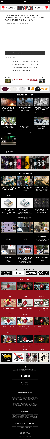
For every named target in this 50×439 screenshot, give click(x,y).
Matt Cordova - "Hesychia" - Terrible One (8, 292)
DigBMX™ (31, 369)
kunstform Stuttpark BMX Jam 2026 (41, 292)
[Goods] (43, 273)
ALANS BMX (14, 412)
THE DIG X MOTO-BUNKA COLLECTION (8, 256)
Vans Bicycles (28, 427)
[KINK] (6, 357)
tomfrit (25, 436)
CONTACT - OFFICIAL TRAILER (25, 344)
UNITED (28, 417)
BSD (23, 412)
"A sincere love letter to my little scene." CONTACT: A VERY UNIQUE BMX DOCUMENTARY (8, 189)
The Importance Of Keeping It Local (8, 146)
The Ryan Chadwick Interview (25, 127)
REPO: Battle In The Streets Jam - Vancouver (25, 234)
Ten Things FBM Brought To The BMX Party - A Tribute (8, 108)
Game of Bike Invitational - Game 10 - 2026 (25, 292)
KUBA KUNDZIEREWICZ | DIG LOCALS (8, 309)
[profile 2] (43, 357)
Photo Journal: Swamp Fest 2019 (25, 108)
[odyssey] (25, 8)
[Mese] (18, 273)
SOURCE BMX (31, 416)
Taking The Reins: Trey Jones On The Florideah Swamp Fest (8, 128)
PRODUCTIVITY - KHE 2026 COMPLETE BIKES (41, 210)
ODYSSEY (34, 415)
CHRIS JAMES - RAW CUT (42, 308)
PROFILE (14, 416)
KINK (14, 415)
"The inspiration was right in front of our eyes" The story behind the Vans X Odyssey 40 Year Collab (25, 257)
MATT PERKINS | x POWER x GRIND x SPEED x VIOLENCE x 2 (25, 310)
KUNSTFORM (17, 415)
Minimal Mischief (41, 126)
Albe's (14, 424)
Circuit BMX (19, 424)
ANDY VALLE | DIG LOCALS (25, 326)
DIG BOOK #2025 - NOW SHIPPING (8, 210)
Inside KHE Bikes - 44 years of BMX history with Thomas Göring (41, 235)
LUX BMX (22, 415)
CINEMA (30, 412)
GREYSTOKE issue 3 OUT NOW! (25, 210)
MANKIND (26, 415)
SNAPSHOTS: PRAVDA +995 (41, 187)
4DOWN (25, 418)
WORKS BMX (35, 417)
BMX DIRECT (19, 412)
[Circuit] (6, 273)
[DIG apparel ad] (25, 89)
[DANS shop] (31, 273)
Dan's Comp (24, 424)
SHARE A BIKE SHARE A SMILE (20, 417)
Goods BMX (34, 424)
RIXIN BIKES (26, 416)
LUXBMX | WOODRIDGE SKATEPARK (8, 327)
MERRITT (31, 415)
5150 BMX (29, 424)
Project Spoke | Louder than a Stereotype (8, 345)
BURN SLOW (26, 412)
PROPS (18, 416)
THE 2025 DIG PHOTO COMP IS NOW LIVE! (8, 234)
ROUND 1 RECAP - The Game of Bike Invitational (42, 345)
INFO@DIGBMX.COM (26, 387)
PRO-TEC (21, 416)
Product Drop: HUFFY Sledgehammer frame (42, 256)
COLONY (34, 412)
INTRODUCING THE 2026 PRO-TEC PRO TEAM (25, 188)
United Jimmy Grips (17, 79)
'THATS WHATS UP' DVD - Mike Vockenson (32, 80)
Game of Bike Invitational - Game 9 (41, 327)
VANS (31, 417)
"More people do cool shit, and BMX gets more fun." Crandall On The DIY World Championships (41, 109)
